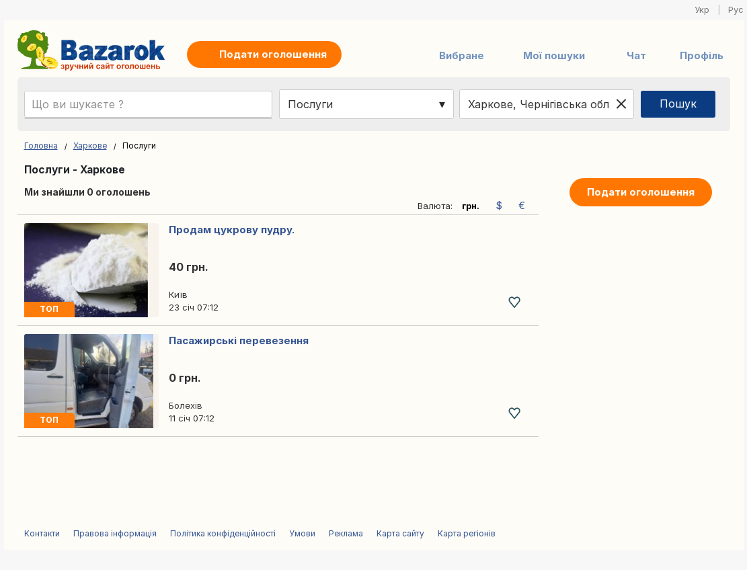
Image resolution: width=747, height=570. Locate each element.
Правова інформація (115, 533)
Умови (302, 533)
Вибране (461, 55)
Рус (736, 9)
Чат (636, 55)
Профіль (701, 55)
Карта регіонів (467, 533)
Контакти (42, 533)
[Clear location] (621, 104)
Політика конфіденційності (223, 533)
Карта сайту (400, 533)
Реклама (346, 533)
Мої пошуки (554, 55)
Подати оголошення (641, 192)
